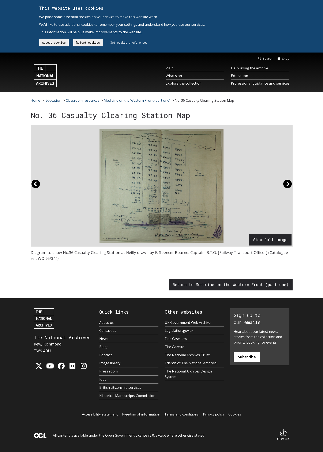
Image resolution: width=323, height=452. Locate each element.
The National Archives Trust (187, 355)
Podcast (105, 355)
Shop (283, 58)
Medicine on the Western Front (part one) (137, 100)
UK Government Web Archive (188, 322)
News (103, 338)
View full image (270, 239)
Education (239, 75)
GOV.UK (283, 435)
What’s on (174, 75)
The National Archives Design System (188, 374)
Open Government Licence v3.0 (129, 435)
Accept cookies (54, 42)
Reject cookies (88, 42)
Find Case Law (176, 338)
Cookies (234, 414)
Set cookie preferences (128, 42)
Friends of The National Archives (191, 363)
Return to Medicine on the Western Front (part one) (231, 284)
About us (106, 322)
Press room (108, 371)
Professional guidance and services (260, 83)
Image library (109, 363)
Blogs (103, 346)
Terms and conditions (181, 414)
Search (265, 58)
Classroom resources (82, 100)
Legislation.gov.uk (179, 330)
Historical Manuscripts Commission (127, 395)
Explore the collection (184, 83)
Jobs (102, 379)
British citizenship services (120, 387)
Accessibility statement (100, 414)
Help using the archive (249, 68)
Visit (169, 68)
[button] (35, 186)
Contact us (107, 330)
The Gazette (174, 346)
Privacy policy (213, 414)
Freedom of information (141, 414)
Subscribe (247, 356)
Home (35, 100)
